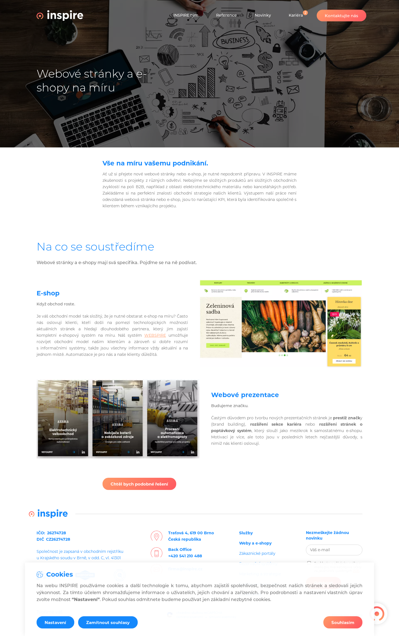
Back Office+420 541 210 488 (185, 552)
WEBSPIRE (155, 335)
